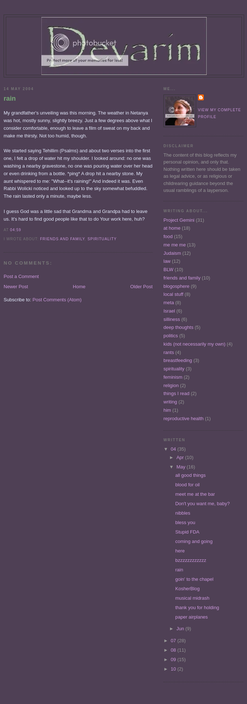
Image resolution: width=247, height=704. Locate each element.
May (182, 467)
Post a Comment (21, 276)
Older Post (141, 286)
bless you (185, 522)
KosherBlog (187, 588)
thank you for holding (197, 607)
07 (174, 640)
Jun (181, 628)
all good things (190, 475)
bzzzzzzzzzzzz (190, 560)
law (167, 261)
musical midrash (192, 598)
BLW (168, 269)
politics (170, 335)
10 (174, 669)
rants (168, 352)
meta (168, 302)
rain (10, 98)
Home (79, 286)
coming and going (193, 541)
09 (174, 659)
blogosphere (176, 286)
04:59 (15, 230)
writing (170, 402)
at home (172, 228)
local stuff (173, 294)
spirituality (102, 239)
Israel (169, 311)
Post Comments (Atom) (57, 299)
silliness (171, 319)
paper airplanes (191, 617)
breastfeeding (177, 360)
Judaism (172, 253)
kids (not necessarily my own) (194, 344)
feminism (172, 377)
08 (174, 650)
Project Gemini (178, 220)
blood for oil (187, 484)
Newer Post (16, 286)
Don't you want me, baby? (202, 503)
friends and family (62, 239)
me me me (174, 245)
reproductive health (183, 418)
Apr (181, 457)
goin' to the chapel (194, 579)
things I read (176, 393)
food (168, 236)
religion (171, 385)
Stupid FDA (187, 532)
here (180, 551)
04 (174, 449)
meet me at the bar (195, 494)
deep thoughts (178, 327)
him (167, 410)
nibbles (182, 513)
